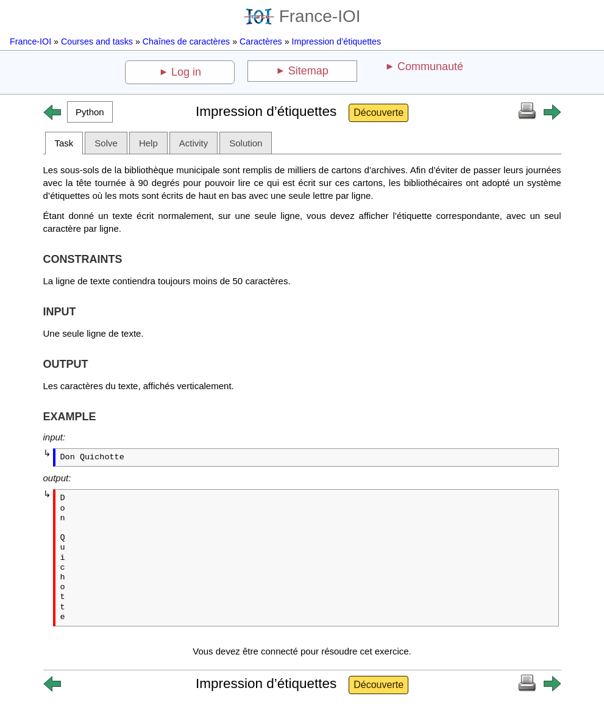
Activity (193, 143)
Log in (186, 72)
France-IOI (302, 16)
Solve (106, 143)
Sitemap (308, 71)
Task (64, 143)
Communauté (430, 66)
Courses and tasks (97, 41)
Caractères (261, 41)
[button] (90, 112)
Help (148, 143)
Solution (245, 143)
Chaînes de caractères (186, 41)
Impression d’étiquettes (337, 41)
